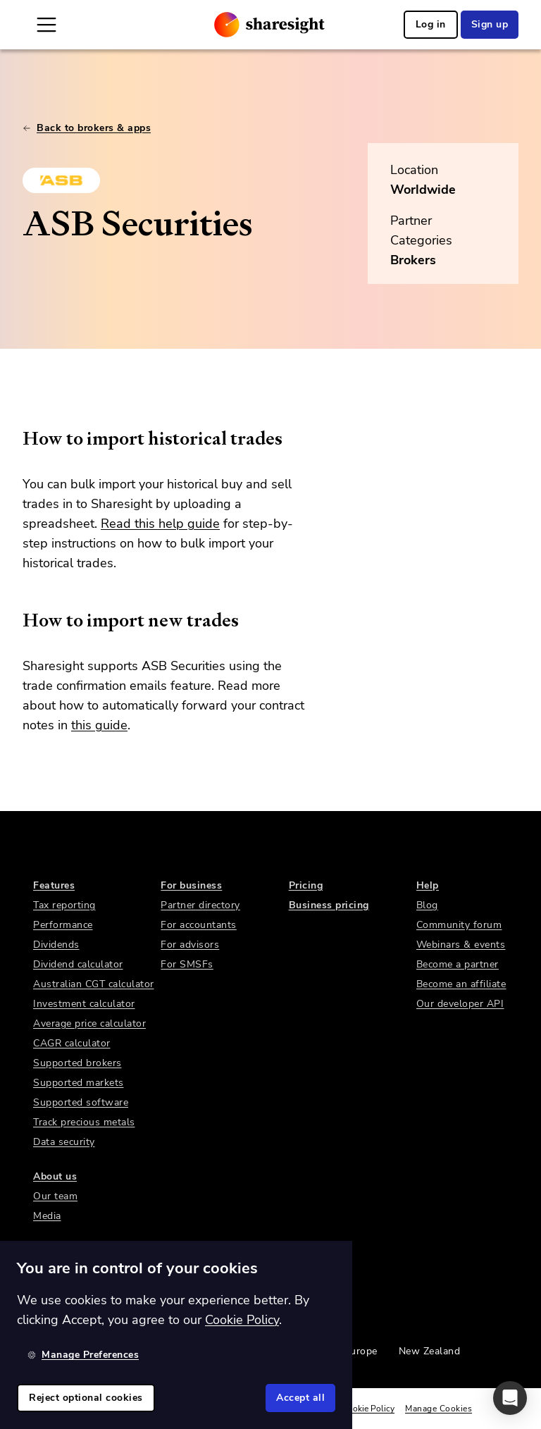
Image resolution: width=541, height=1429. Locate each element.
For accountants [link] (199, 925)
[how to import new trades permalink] (15, 620)
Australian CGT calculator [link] (93, 984)
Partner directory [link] (200, 905)
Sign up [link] (490, 24)
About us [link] (55, 1176)
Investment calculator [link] (84, 1003)
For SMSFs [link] (187, 964)
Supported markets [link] (78, 1082)
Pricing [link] (306, 885)
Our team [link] (55, 1196)
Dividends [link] (56, 944)
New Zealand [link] (430, 1351)
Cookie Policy (368, 1408)
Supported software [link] (80, 1102)
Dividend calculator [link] (78, 964)
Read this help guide (160, 523)
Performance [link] (63, 925)
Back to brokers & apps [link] (87, 128)
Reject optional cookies (86, 1397)
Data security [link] (64, 1142)
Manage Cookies (438, 1408)
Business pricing (329, 905)
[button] (510, 1398)
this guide (99, 725)
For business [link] (191, 885)
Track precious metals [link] (84, 1122)
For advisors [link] (190, 944)
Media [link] (47, 1216)
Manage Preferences (83, 1354)
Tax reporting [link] (64, 905)
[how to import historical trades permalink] (15, 438)
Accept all (300, 1397)
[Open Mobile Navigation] (46, 25)
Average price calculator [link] (89, 1023)
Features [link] (54, 885)
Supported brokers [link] (77, 1063)
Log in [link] (431, 24)
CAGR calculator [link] (72, 1043)
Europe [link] (361, 1351)
